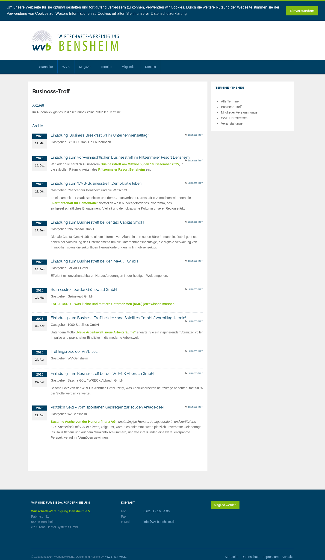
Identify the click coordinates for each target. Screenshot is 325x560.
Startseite (46, 66)
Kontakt (150, 66)
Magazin (85, 66)
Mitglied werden (225, 505)
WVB (66, 66)
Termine (106, 66)
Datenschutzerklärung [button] (169, 13)
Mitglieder (129, 66)
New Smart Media (115, 556)
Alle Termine (230, 101)
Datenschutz (251, 556)
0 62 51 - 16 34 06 (157, 511)
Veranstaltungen (232, 123)
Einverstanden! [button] (302, 11)
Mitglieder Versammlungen (240, 112)
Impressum (270, 556)
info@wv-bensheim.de (160, 521)
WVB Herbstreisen (234, 118)
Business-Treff (195, 134)
